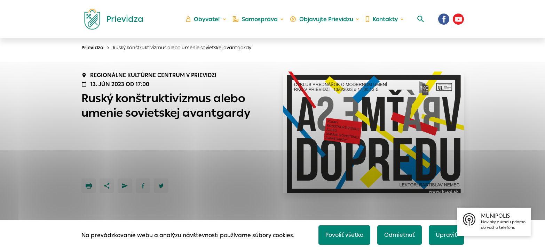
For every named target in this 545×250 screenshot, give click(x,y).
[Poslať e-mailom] (125, 185)
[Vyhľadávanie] (420, 19)
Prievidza (92, 47)
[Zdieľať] (107, 185)
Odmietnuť (399, 235)
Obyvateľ (203, 19)
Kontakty (382, 19)
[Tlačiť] (88, 185)
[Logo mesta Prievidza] (111, 19)
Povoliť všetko (344, 235)
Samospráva (255, 19)
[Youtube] (458, 19)
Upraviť (446, 235)
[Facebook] (443, 19)
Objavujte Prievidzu (321, 19)
